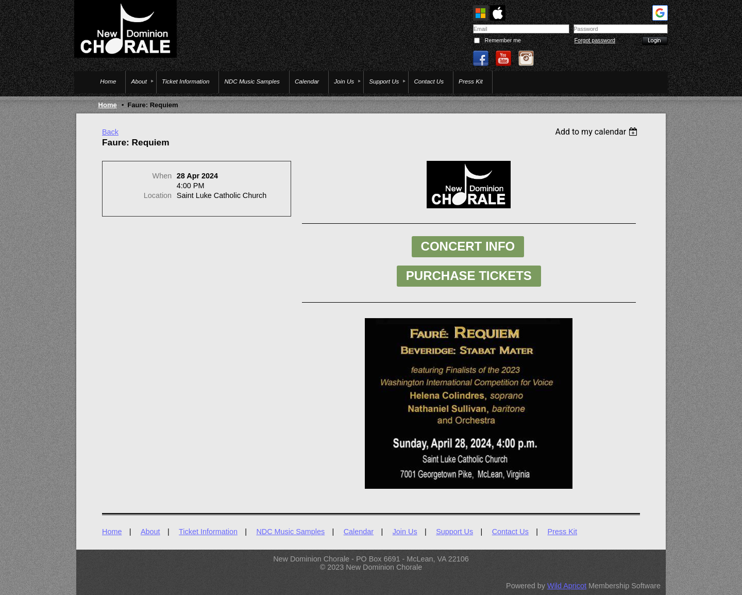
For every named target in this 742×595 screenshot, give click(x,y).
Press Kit (562, 531)
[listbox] (597, 131)
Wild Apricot (566, 586)
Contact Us (510, 531)
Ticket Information (208, 531)
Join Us (405, 531)
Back (110, 132)
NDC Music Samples (290, 531)
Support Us (454, 531)
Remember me (503, 40)
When (162, 176)
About (150, 531)
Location (158, 195)
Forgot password (595, 40)
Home (107, 105)
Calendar (359, 531)
